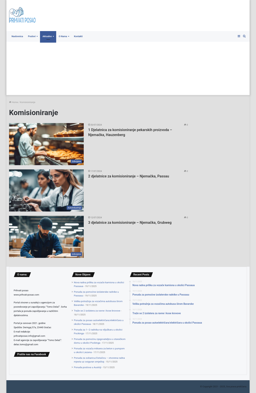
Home (13, 102)
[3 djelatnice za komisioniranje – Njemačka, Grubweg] (46, 237)
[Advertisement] (128, 68)
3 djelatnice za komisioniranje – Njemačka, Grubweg (130, 222)
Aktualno (47, 36)
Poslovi (32, 36)
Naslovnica (17, 36)
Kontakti (78, 36)
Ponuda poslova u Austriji (87, 367)
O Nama (63, 36)
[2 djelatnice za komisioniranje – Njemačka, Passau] (46, 190)
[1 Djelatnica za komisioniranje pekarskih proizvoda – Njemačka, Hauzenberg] (46, 144)
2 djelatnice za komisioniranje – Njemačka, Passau (128, 176)
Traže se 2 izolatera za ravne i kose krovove (97, 310)
